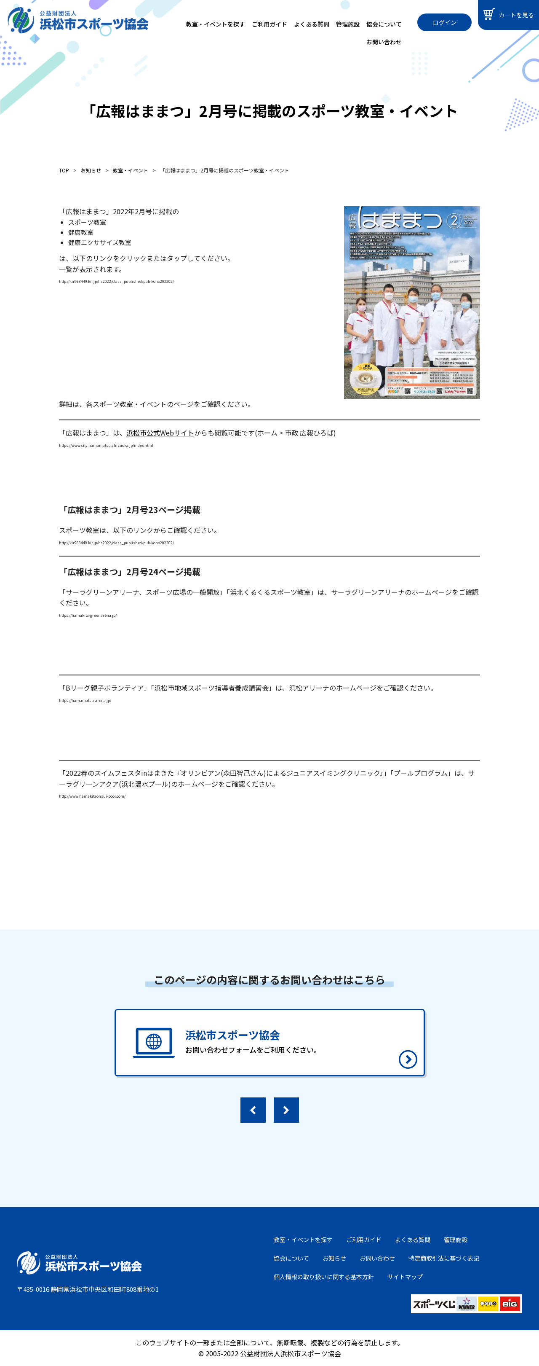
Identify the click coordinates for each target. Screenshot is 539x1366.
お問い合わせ (384, 42)
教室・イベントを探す (215, 24)
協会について (384, 24)
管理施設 (348, 24)
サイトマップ (405, 1276)
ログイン (444, 22)
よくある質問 (311, 24)
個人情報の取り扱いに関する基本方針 (324, 1276)
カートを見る (508, 14)
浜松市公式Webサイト (160, 433)
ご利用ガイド (269, 24)
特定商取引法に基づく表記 (443, 1258)
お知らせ (334, 1258)
